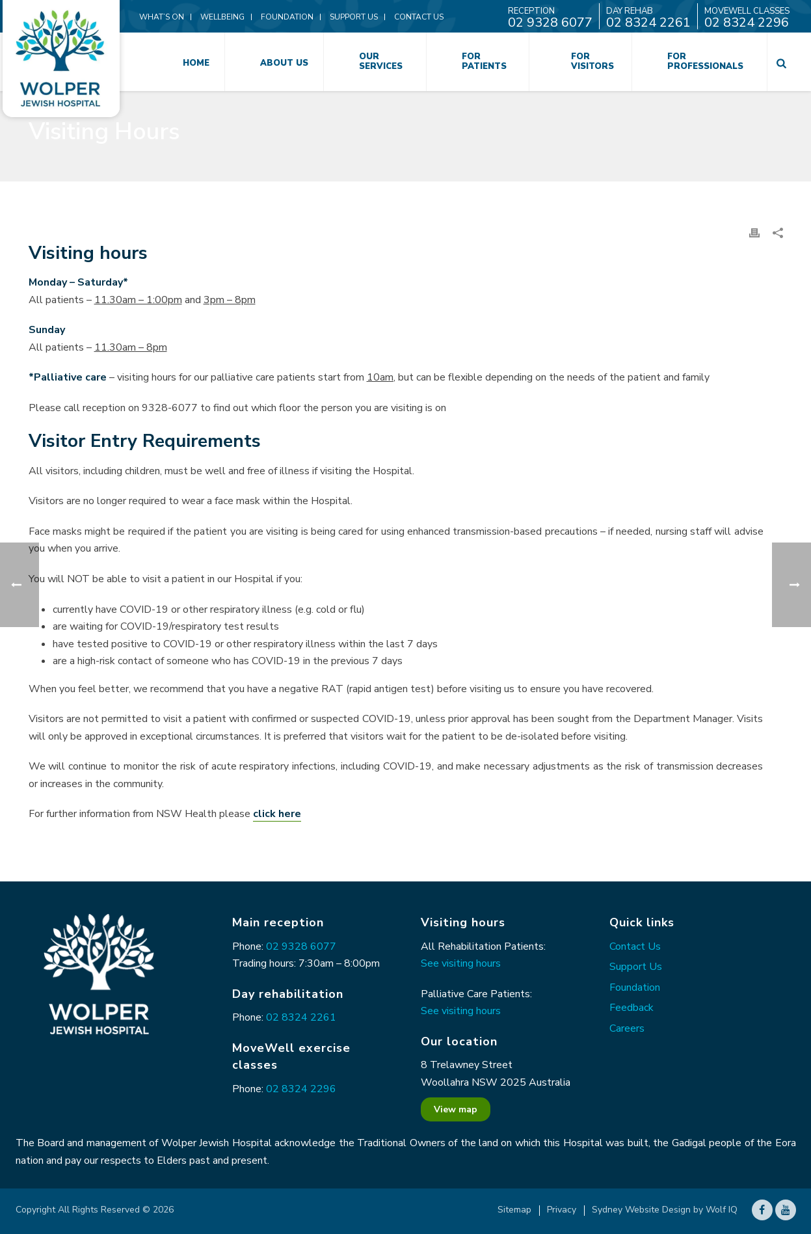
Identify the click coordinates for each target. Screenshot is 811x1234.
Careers (627, 1028)
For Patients (484, 61)
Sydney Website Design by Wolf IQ (665, 1210)
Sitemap (514, 1210)
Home (196, 63)
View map (455, 1109)
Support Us (635, 966)
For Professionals (705, 61)
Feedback (631, 1007)
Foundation (634, 987)
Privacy (561, 1210)
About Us (284, 63)
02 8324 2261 (301, 1017)
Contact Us (635, 946)
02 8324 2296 (301, 1089)
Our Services (381, 61)
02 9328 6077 (301, 946)
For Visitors (592, 61)
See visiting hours (461, 963)
